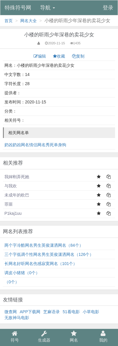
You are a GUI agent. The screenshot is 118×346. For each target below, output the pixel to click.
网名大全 (28, 20)
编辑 (40, 56)
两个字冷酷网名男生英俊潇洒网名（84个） (43, 245)
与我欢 (10, 185)
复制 (78, 56)
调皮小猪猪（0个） (22, 272)
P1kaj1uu (12, 213)
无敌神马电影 (16, 317)
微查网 (10, 311)
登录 (108, 8)
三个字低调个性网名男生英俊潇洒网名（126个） (49, 254)
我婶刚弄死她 (16, 176)
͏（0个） (11, 282)
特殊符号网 (18, 8)
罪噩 (8, 204)
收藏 (59, 56)
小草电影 (91, 311)
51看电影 (71, 311)
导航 (47, 8)
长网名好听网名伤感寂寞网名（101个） (40, 263)
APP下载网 (30, 311)
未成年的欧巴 (16, 195)
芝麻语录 (51, 311)
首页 (8, 20)
